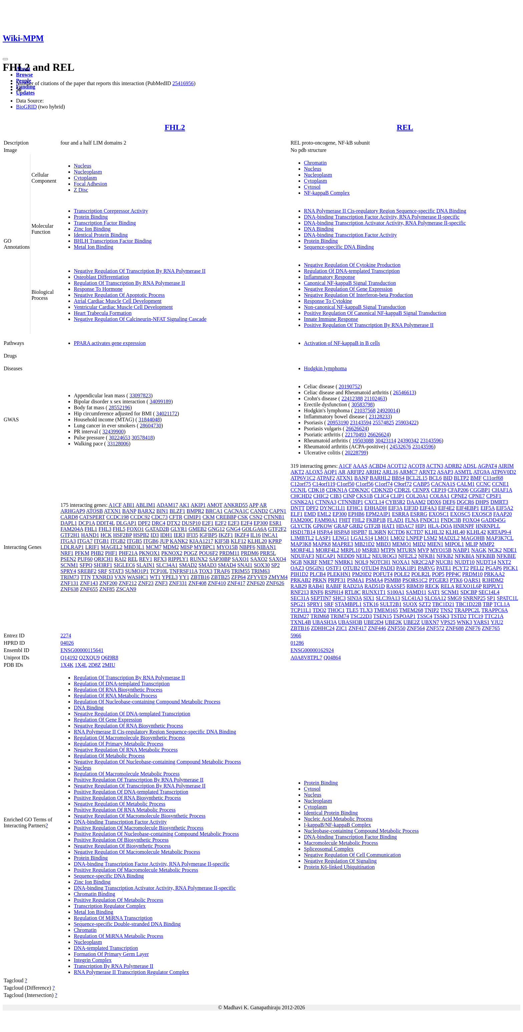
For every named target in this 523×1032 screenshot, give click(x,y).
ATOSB (94, 511)
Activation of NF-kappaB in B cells (342, 343)
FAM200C (302, 520)
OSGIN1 (315, 568)
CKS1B (364, 496)
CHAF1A (502, 490)
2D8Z (94, 665)
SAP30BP (219, 559)
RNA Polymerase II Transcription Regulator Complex (131, 972)
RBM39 (415, 586)
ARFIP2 (355, 472)
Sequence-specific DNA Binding (339, 247)
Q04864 (332, 657)
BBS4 (398, 478)
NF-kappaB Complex (327, 193)
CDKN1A (336, 490)
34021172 (166, 413)
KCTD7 (415, 532)
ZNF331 (178, 583)
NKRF (310, 562)
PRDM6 (249, 553)
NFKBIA (464, 556)
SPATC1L (507, 598)
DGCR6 (465, 502)
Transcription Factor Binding (105, 223)
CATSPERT (92, 517)
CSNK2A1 (302, 502)
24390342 (408, 440)
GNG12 (216, 529)
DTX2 (173, 523)
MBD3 (383, 544)
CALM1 (466, 484)
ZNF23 (145, 583)
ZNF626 (275, 583)
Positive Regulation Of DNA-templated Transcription (131, 792)
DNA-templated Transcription (106, 948)
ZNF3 (161, 583)
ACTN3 (434, 466)
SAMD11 (416, 592)
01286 (297, 643)
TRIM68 (320, 616)
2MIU (108, 665)
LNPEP (414, 538)
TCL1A (502, 604)
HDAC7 (405, 526)
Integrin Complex (92, 960)
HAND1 (90, 535)
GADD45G (493, 520)
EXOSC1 (439, 514)
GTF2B (372, 526)
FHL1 (90, 529)
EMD (310, 514)
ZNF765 (491, 628)
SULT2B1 (391, 604)
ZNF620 (256, 583)
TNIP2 (432, 610)
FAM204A (71, 529)
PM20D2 (362, 574)
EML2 (324, 514)
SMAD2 (188, 565)
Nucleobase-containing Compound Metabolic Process (361, 831)
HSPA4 (325, 532)
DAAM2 (416, 502)
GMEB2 (197, 529)
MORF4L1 (302, 550)
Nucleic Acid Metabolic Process (338, 819)
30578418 (142, 437)
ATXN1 (112, 511)
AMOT (214, 505)
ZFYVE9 (257, 577)
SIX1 (369, 598)
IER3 (179, 535)
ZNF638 (69, 589)
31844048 (149, 419)
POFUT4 (383, 574)
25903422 (406, 422)
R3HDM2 (493, 580)
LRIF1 (92, 547)
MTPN (388, 550)
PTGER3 (439, 580)
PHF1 (111, 553)
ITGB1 (101, 541)
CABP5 (421, 484)
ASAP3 (445, 472)
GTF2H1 (70, 535)
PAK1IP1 (406, 568)
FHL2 (174, 127)
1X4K (66, 665)
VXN (120, 577)
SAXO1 (240, 559)
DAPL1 (68, 523)
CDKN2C (359, 490)
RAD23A (353, 586)
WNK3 (464, 622)
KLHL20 (257, 541)
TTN (85, 577)
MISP (186, 547)
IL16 (255, 535)
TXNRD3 (102, 577)
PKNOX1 (149, 553)
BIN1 (162, 511)
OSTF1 (334, 568)
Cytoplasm (85, 178)
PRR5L (268, 553)
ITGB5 (134, 541)
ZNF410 (217, 583)
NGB (296, 562)
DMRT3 (499, 502)
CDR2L (402, 490)
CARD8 (69, 517)
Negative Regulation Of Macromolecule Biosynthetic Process (139, 816)
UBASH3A (324, 622)
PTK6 (456, 580)
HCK (106, 535)
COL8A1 (440, 496)
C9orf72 (403, 484)
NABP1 (461, 550)
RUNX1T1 (374, 592)
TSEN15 (382, 616)
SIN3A (354, 598)
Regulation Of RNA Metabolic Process (115, 695)
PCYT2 (461, 568)
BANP (129, 511)
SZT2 (425, 604)
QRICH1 (103, 559)
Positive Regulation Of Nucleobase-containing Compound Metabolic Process (156, 834)
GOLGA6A (254, 529)
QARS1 (472, 580)
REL (405, 127)
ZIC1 (341, 628)
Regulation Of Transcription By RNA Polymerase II (129, 283)
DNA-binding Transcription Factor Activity (350, 235)
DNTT (298, 508)
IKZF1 (225, 535)
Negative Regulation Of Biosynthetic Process (122, 846)
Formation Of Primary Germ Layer (111, 954)
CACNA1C (236, 511)
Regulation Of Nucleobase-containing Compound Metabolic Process (147, 701)
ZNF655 (89, 589)
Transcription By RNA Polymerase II (113, 966)
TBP (487, 604)
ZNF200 (108, 583)
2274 (65, 635)
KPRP (275, 541)
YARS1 (481, 622)
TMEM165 (386, 610)
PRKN (319, 580)
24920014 (387, 410)
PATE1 (443, 568)
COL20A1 (417, 496)
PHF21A (128, 553)
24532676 (400, 446)
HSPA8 (342, 532)
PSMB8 (392, 580)
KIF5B (221, 541)
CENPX (421, 490)
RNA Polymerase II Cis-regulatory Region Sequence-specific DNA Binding (385, 211)
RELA (447, 586)
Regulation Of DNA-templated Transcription (352, 271)
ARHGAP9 (72, 511)
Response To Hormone (98, 289)
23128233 (379, 416)
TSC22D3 (361, 616)
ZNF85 (107, 589)
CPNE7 (477, 496)
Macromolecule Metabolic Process (341, 843)
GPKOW (322, 526)
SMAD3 (207, 565)
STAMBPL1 (348, 604)
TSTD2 (459, 616)
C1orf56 (364, 484)
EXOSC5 (460, 514)
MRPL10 (351, 550)
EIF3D (411, 508)
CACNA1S (443, 484)
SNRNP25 (474, 598)
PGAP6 (494, 568)
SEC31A (300, 598)
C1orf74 (384, 484)
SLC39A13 (388, 598)
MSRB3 (370, 550)
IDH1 (166, 535)
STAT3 (116, 571)
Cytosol (312, 187)
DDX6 (434, 502)
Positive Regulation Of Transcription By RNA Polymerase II (369, 325)
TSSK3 (441, 616)
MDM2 (171, 547)
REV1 (145, 559)
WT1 (155, 577)
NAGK (478, 550)
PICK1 (510, 568)
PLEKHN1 (339, 574)
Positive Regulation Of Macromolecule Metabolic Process (136, 870)
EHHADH (375, 508)
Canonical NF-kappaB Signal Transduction (350, 283)
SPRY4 (68, 571)
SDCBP (468, 592)
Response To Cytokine (328, 301)
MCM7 (153, 547)
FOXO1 (135, 529)
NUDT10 (465, 562)
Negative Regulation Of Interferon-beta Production (358, 295)
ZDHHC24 (323, 628)
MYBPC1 (204, 547)
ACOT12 (397, 466)
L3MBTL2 (302, 538)
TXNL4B (301, 622)
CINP (349, 496)
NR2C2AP (422, 562)
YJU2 (497, 622)
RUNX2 (198, 559)
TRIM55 (240, 571)
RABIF (334, 586)
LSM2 (430, 538)
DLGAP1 (126, 523)
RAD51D (374, 586)
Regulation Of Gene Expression (108, 720)
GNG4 (233, 529)
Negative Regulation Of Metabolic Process (119, 804)
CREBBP (226, 517)
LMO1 (382, 538)
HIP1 (421, 526)
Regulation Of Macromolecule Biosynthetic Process (129, 738)
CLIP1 (397, 496)
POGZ (191, 553)
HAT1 (388, 526)
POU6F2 (208, 553)
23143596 (431, 440)
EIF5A (488, 508)
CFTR (175, 517)
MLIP (471, 544)
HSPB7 (359, 532)
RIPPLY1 (178, 559)
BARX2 (146, 511)
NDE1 (510, 550)
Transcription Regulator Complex (109, 906)
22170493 (355, 434)
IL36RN (377, 532)
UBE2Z (411, 622)
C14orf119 (323, 484)
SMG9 (454, 598)
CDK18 (316, 490)
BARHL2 (380, 478)
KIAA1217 (201, 541)
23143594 (360, 422)
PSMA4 (374, 580)
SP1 (491, 598)
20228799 (355, 452)
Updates (25, 92)
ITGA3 (68, 541)
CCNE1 (500, 484)
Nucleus (82, 166)
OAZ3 (297, 568)
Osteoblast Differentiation (101, 277)
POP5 (438, 574)
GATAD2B (157, 529)
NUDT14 (486, 562)
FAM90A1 (326, 520)
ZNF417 (236, 583)
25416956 (183, 83)
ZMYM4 (278, 577)
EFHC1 (355, 508)
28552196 (119, 407)
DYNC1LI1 (332, 508)
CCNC (483, 484)
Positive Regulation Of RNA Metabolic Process (124, 810)
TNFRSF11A (183, 571)
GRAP (341, 526)
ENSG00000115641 (81, 650)
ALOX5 (314, 472)
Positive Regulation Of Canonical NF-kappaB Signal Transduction (375, 313)
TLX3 (366, 610)
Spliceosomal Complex (329, 849)
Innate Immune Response (331, 319)
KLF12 (238, 541)
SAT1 (434, 592)
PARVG (426, 568)
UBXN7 (430, 622)
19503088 (363, 440)
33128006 (118, 443)
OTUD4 (370, 568)
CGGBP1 (480, 490)
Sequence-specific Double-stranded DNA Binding (127, 924)
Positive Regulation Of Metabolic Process (118, 900)
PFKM (82, 553)
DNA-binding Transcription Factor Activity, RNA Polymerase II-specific (382, 217)
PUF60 (84, 559)
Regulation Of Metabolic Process (109, 756)
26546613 (404, 392)
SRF (102, 571)
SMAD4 (227, 565)
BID (448, 478)
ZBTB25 (220, 577)
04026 (67, 643)
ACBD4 (377, 466)
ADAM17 (167, 505)
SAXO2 (259, 559)
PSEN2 (68, 559)
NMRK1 (344, 562)
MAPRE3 (342, 544)
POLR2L (421, 574)
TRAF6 (222, 571)
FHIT (345, 520)
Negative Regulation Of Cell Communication (352, 855)
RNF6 (316, 592)
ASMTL (463, 472)
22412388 (352, 398)
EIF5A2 (504, 508)
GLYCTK (301, 526)
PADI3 (387, 568)
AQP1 (330, 472)
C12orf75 (301, 484)
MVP (423, 550)
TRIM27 (300, 616)
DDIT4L (105, 523)
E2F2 (220, 523)
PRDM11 (229, 553)
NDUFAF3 (302, 556)
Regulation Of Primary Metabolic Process (118, 744)
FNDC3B (451, 520)
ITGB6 (150, 541)
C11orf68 (493, 478)
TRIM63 (260, 571)
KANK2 (179, 541)
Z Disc (81, 190)
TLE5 (352, 610)
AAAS (360, 466)
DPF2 (144, 523)
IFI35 (192, 535)
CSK (242, 517)
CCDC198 (117, 517)
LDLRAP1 (72, 547)
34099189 (160, 401)
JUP (164, 541)
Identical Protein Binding (101, 235)
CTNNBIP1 (350, 502)
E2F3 (233, 523)
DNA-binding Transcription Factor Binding (350, 837)
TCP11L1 (301, 610)
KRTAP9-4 (499, 532)
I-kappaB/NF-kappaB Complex (337, 825)
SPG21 (298, 604)
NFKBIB (485, 556)
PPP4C (453, 574)
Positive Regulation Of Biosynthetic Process (121, 840)
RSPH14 (334, 592)
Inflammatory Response (329, 277)
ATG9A (481, 472)
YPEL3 (170, 577)
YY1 (184, 577)
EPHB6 (356, 514)
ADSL (470, 466)
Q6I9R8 (109, 657)
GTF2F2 (277, 529)
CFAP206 (458, 490)
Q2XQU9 (89, 657)
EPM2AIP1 (378, 514)
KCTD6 (396, 532)
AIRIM (506, 466)
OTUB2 (351, 568)
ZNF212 (128, 583)
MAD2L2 (449, 538)
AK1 (184, 505)
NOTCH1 (380, 562)
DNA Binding (319, 229)
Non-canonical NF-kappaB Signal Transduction (355, 307)
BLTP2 (461, 478)
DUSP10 (191, 523)
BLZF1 (177, 511)
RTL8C (353, 592)
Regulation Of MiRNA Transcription (113, 918)
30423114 (385, 440)
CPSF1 (493, 496)
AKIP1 (197, 505)
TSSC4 (424, 616)
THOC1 (336, 610)
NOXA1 (401, 562)
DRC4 (158, 523)
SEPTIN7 (321, 598)
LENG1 (340, 538)
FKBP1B (376, 520)
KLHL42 (476, 532)
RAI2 (120, 559)
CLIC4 (381, 496)
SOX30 (262, 565)
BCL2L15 (417, 478)
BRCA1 (214, 511)
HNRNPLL (488, 526)
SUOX (410, 604)
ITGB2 (117, 541)
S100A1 (395, 592)
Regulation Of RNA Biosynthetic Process (118, 689)
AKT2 (297, 472)
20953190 (338, 422)
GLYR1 (178, 529)
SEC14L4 (488, 592)
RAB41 (316, 586)
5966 (296, 635)
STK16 (371, 604)
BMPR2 (195, 511)
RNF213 (300, 592)
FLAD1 (395, 520)
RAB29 (299, 586)
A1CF (115, 505)
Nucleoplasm (88, 172)
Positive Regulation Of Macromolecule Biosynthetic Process (138, 828)
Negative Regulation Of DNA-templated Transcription (132, 713)
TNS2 (446, 610)
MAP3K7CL (499, 538)
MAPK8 (322, 544)
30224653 (119, 437)
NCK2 (495, 550)
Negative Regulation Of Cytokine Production (352, 265)
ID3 (154, 535)
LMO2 (397, 538)
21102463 (374, 398)
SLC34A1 (167, 565)
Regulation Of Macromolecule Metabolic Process (126, 774)
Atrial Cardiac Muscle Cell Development (117, 301)
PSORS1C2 (415, 580)
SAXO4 (277, 559)
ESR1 (275, 523)
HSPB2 (141, 535)
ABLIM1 (146, 505)
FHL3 (105, 529)
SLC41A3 (412, 598)
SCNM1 (69, 565)
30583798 (362, 404)
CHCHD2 (301, 496)
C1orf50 (345, 484)
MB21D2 (365, 544)
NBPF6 (247, 547)
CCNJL (299, 490)
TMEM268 (411, 610)
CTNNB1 (274, 517)
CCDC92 (140, 517)
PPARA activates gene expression (110, 343)
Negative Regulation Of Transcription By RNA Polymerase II (139, 271)
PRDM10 (472, 574)
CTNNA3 (325, 502)
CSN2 (256, 517)
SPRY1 (315, 604)
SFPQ (86, 565)
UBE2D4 (374, 622)
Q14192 (69, 657)
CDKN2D (382, 490)
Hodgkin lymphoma (325, 368)
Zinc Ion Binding (92, 229)
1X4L (81, 665)
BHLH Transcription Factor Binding (112, 241)
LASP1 (323, 538)
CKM (208, 517)
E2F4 (246, 523)
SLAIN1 (145, 565)
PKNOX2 (171, 553)
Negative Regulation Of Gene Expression (348, 289)
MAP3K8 (301, 544)
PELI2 (477, 568)
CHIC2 (321, 496)
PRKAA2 (494, 574)
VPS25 (447, 622)
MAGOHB (473, 538)
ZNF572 (435, 628)
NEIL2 (363, 556)
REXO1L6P (469, 586)
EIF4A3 (428, 508)
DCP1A (86, 523)
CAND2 (259, 511)
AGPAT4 (487, 466)
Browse (24, 74)
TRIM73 (69, 577)
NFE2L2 (407, 556)
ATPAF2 (326, 478)
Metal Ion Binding (93, 247)
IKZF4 (241, 535)
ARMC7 (408, 472)
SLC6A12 (435, 598)
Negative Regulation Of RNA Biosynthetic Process (128, 726)
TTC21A (493, 616)
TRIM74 (340, 616)
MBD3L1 (134, 547)
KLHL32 (434, 532)
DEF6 (449, 502)
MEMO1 (402, 544)
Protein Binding (91, 217)
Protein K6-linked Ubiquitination (339, 867)
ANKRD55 (235, 505)
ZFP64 (238, 577)
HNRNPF (463, 526)
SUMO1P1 (137, 571)
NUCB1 (444, 562)
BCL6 (435, 478)
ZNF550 (396, 628)
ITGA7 (84, 541)
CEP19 (438, 490)
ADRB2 (453, 466)
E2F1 (208, 523)
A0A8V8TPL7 (306, 657)
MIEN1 (435, 544)
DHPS (482, 502)
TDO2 (319, 610)
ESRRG (419, 514)
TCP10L (159, 571)
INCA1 (270, 535)
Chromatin (315, 163)
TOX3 (205, 571)
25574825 (383, 422)
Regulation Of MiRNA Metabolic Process (118, 936)
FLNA (412, 520)
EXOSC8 (482, 514)
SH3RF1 (103, 565)
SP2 (275, 565)
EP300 (260, 523)
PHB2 (97, 553)
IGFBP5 (208, 535)
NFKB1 (426, 556)
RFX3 (160, 559)
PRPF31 (337, 580)
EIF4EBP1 (467, 508)
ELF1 (297, 514)
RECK (432, 586)
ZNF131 (69, 583)
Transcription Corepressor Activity (111, 211)
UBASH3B (350, 622)
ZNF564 (416, 628)
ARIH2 (373, 472)
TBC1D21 (443, 604)
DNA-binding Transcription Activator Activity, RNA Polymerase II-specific (385, 223)
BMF (476, 478)
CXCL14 (374, 502)
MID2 (419, 544)
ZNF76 (472, 628)
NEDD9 (345, 556)
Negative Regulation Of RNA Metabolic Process (126, 750)
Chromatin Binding (94, 894)
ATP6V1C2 (303, 478)
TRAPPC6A (494, 610)
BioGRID (26, 107)
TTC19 (475, 616)
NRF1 (66, 553)
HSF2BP (122, 535)
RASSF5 (395, 586)
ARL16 (390, 472)
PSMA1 (355, 580)
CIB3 (336, 496)
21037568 (365, 410)
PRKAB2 (301, 580)
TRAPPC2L (467, 610)
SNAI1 (244, 565)
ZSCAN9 (126, 589)
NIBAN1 (266, 547)
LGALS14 (362, 538)
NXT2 (504, 562)
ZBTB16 (199, 577)
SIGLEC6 (124, 565)
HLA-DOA (440, 526)
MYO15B (227, 547)
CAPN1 (278, 511)
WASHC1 (137, 577)
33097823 (140, 395)
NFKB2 (445, 556)
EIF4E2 (446, 508)
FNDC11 (429, 520)
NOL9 (361, 562)
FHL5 (119, 529)
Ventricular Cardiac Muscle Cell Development (123, 307)
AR (263, 505)
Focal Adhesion (90, 184)
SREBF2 (86, 571)
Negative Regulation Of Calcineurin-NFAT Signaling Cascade (140, 319)
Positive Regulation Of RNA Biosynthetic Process (127, 798)
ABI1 (129, 505)
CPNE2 (459, 496)
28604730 (150, 425)
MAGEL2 (111, 547)
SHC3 (339, 598)
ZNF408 (197, 583)
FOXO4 (471, 520)
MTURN (406, 550)
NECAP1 (326, 556)
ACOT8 (416, 466)
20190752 (349, 386)
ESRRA (400, 514)
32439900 (113, 431)
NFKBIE (506, 556)
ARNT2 (427, 472)
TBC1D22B (468, 604)
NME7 (326, 562)
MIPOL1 (454, 544)
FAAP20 (502, 514)
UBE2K (393, 622)
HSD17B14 (303, 532)
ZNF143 (89, 583)
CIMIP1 (192, 517)
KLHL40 (455, 532)
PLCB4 (318, 574)
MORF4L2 (327, 550)
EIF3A (395, 508)
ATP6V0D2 (503, 472)
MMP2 (486, 544)
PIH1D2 (299, 574)
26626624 (356, 428)
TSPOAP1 (404, 616)
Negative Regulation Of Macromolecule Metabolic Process (137, 852)
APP (253, 505)
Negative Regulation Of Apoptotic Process (119, 295)
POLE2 (402, 574)
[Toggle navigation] (5, 59)
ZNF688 (455, 628)
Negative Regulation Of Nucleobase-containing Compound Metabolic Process (157, 762)
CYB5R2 (396, 502)
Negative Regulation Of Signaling (340, 861)
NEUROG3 (384, 556)
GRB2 (356, 526)
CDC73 (159, 517)
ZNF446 (377, 628)
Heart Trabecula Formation (102, 313)
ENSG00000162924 (312, 650)
